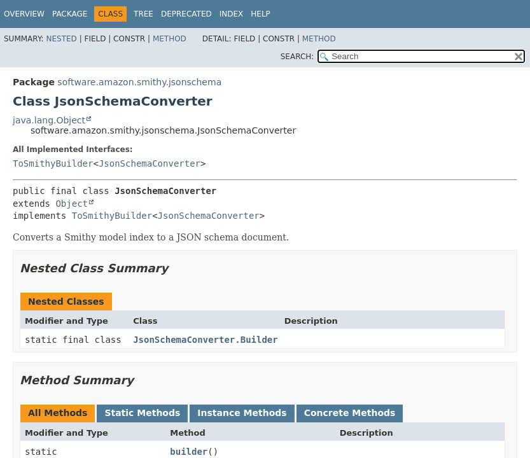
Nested (61, 38)
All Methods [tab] (57, 413)
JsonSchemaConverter (149, 163)
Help (260, 14)
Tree (143, 14)
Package (69, 14)
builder (188, 452)
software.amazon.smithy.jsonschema (139, 82)
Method (169, 38)
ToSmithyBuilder (53, 163)
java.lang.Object (49, 120)
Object (71, 203)
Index (232, 14)
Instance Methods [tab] (241, 413)
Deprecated (186, 14)
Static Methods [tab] (142, 413)
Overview (24, 14)
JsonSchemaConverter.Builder (205, 340)
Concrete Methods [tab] (350, 413)
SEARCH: (297, 56)
